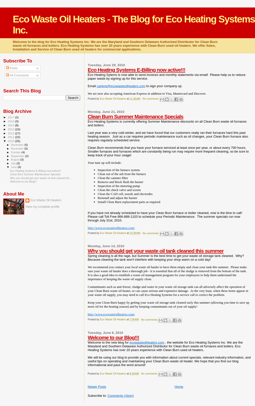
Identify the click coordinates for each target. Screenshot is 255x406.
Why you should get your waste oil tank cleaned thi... (40, 178)
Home (179, 387)
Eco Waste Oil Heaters (45, 200)
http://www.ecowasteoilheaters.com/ (111, 228)
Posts (11, 68)
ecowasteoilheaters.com (146, 342)
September (18, 156)
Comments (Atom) (121, 396)
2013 (11, 129)
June (14, 167)
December (17, 144)
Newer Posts (97, 387)
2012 (11, 133)
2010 (11, 141)
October (16, 152)
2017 (11, 117)
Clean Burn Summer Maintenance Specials (135, 116)
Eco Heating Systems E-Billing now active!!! (136, 70)
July (14, 163)
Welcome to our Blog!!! (113, 337)
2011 (11, 137)
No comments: (151, 98)
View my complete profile (42, 206)
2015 (11, 121)
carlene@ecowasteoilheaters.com (121, 86)
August (15, 159)
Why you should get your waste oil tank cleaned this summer (155, 251)
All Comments (17, 75)
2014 (11, 125)
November (17, 148)
